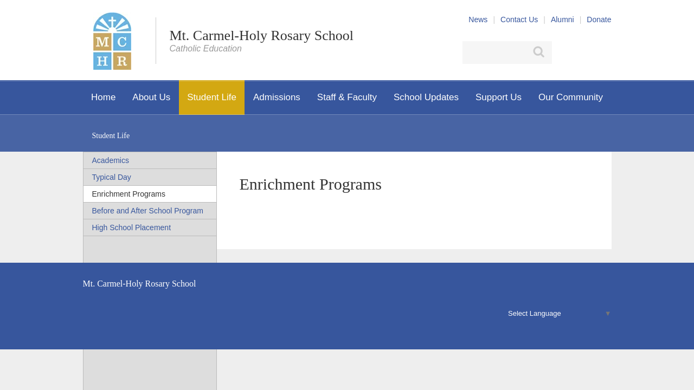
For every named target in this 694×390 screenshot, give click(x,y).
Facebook (564, 52)
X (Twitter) (583, 52)
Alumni (562, 19)
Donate (599, 19)
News (477, 19)
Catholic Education (206, 48)
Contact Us (519, 19)
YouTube (605, 52)
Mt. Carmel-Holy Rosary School (262, 35)
